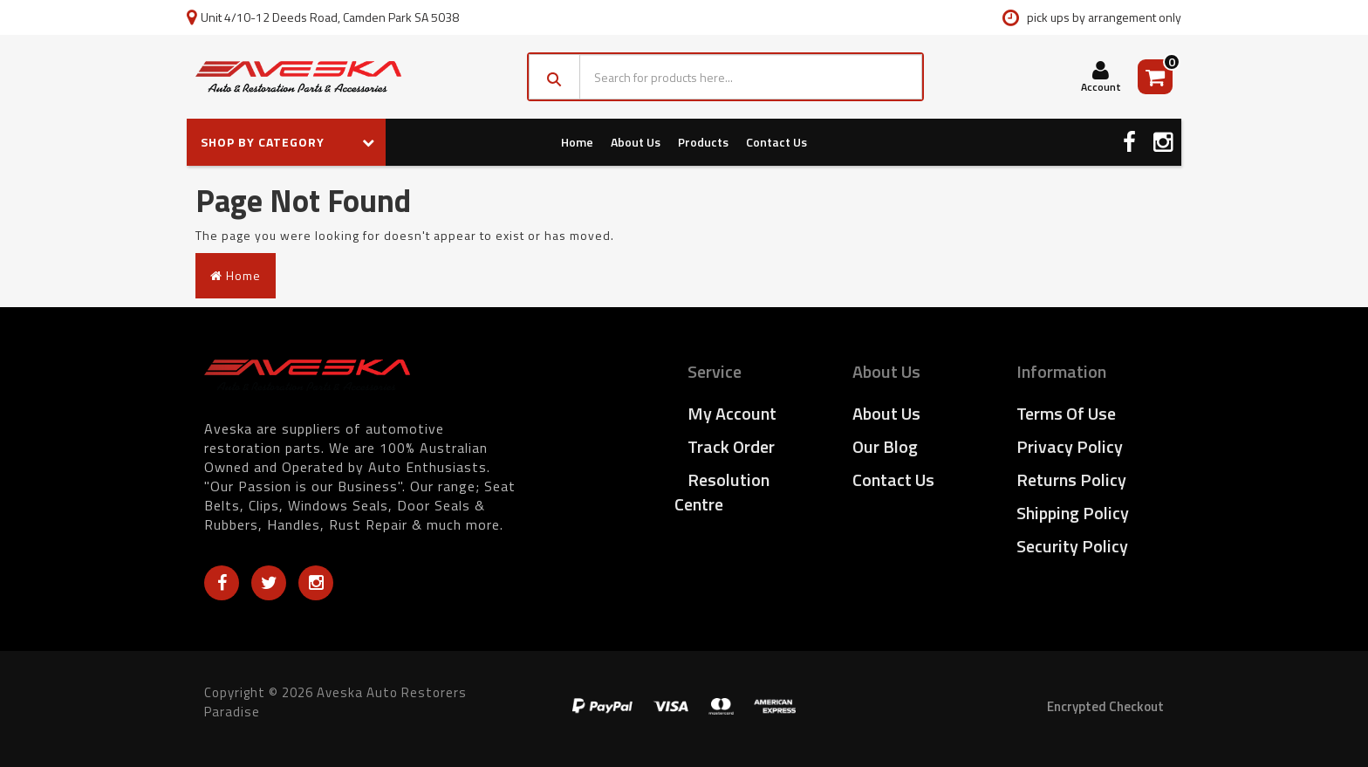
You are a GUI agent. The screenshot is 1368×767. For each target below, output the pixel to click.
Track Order (731, 446)
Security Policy (1072, 545)
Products (703, 142)
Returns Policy (1071, 479)
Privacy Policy (1069, 446)
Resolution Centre (722, 491)
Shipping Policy (1072, 512)
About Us (635, 142)
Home (577, 142)
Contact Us (776, 142)
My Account (731, 413)
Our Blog (885, 446)
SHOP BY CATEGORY (288, 142)
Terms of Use (1066, 413)
